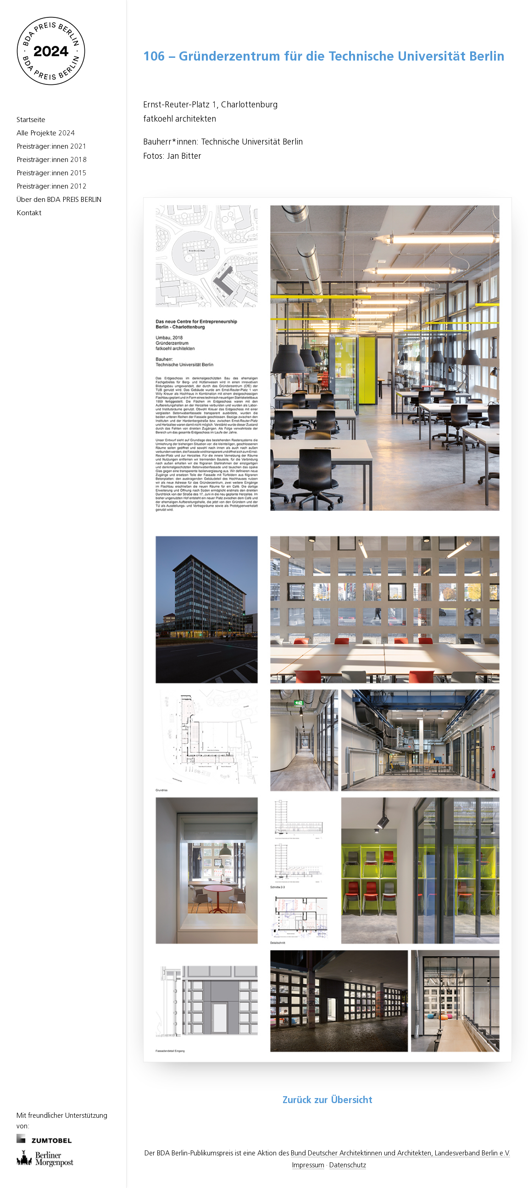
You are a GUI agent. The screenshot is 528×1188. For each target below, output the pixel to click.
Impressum (308, 1165)
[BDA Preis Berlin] (63, 51)
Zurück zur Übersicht (327, 1100)
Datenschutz (347, 1165)
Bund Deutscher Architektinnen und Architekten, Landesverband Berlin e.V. (400, 1153)
